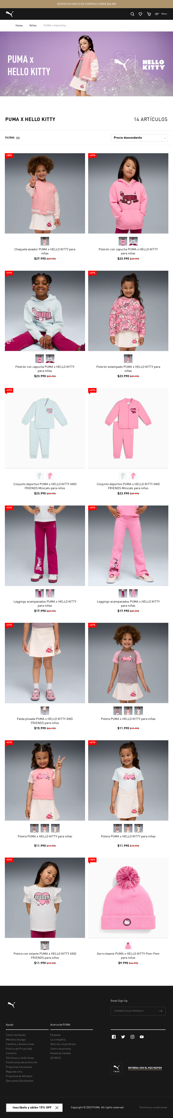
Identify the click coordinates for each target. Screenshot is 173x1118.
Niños (33, 25)
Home (19, 25)
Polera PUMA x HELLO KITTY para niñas (128, 719)
